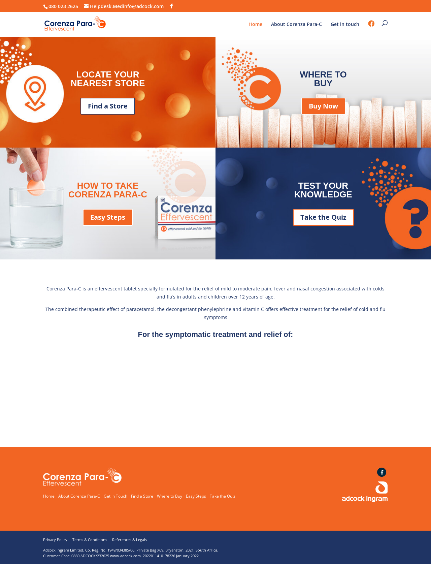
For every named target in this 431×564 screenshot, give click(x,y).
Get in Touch (115, 496)
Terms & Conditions (89, 539)
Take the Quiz (323, 217)
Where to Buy (169, 496)
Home (255, 24)
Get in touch (345, 24)
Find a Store (108, 106)
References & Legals (129, 539)
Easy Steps (107, 217)
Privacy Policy (55, 539)
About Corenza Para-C (296, 24)
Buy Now (323, 106)
